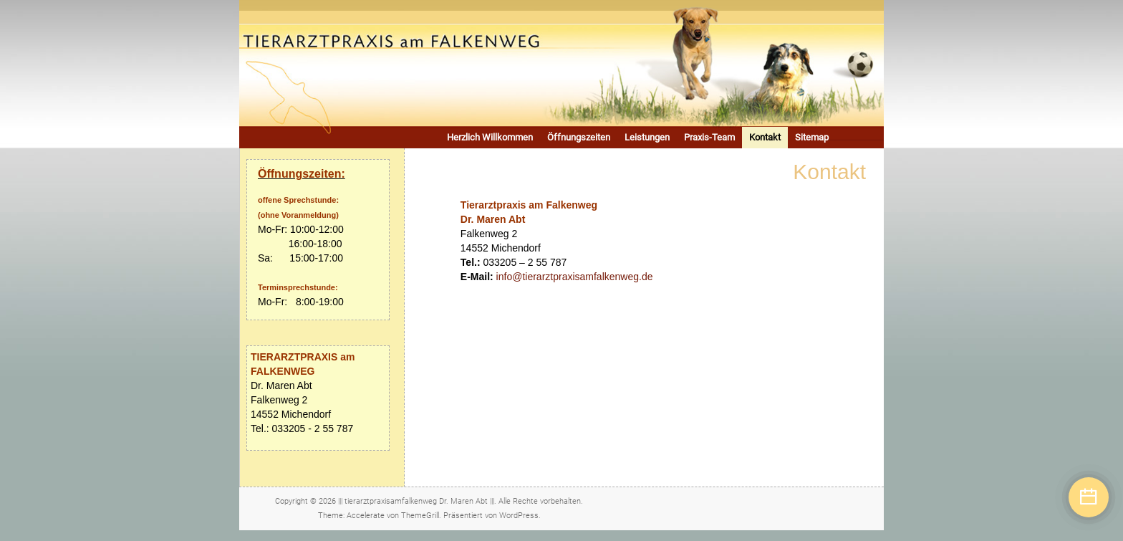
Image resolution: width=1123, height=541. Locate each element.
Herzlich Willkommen (490, 137)
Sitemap (812, 137)
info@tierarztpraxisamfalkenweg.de (574, 276)
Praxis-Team (709, 137)
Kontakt (765, 137)
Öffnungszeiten (578, 137)
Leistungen (647, 137)
